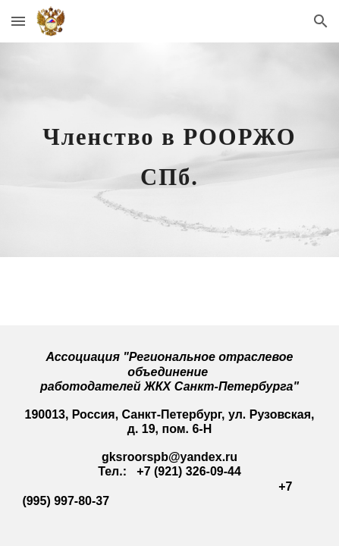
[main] (169, 149)
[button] (18, 21)
